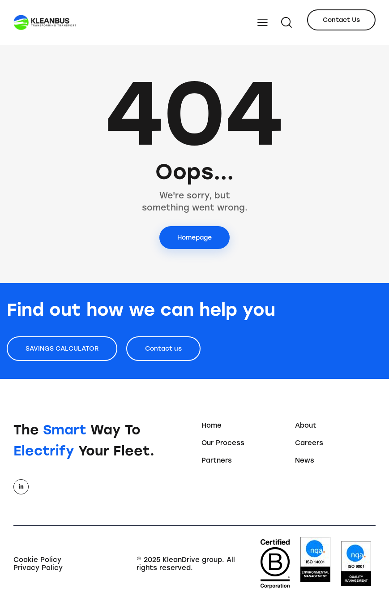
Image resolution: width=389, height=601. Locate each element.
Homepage (194, 237)
